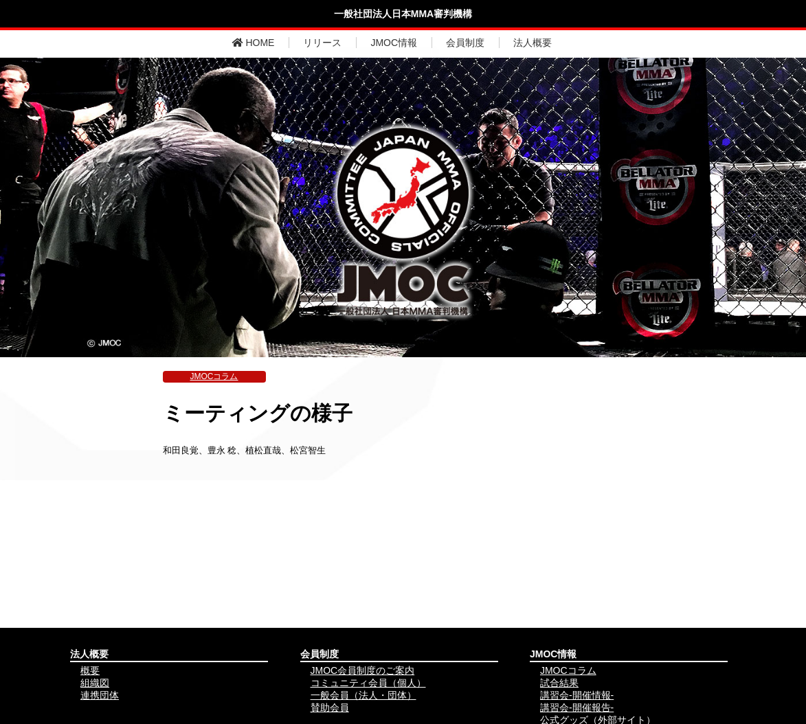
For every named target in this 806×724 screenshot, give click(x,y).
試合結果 (559, 682)
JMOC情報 (393, 42)
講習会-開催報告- (577, 707)
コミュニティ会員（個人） (368, 682)
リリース (322, 42)
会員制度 (465, 42)
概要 (90, 670)
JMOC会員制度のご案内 (363, 670)
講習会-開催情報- (577, 695)
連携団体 (99, 695)
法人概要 (532, 42)
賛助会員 (330, 707)
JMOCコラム (214, 376)
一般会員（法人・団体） (363, 695)
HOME (253, 42)
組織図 (94, 682)
